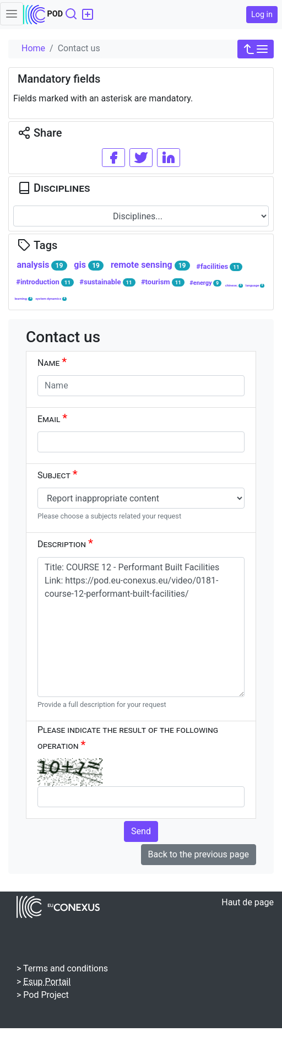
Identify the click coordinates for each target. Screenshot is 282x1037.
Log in (262, 14)
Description (65, 543)
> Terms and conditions (62, 968)
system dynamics (51, 298)
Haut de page (247, 902)
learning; (23, 298)
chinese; (234, 285)
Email (52, 418)
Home (33, 48)
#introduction (45, 282)
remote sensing (150, 265)
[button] (255, 49)
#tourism (163, 282)
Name (52, 362)
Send (141, 831)
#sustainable (107, 282)
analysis (42, 265)
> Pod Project (43, 995)
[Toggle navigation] (11, 13)
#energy (205, 283)
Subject (57, 474)
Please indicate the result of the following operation (127, 738)
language (255, 285)
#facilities (219, 266)
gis (89, 265)
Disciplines (54, 188)
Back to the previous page (198, 854)
